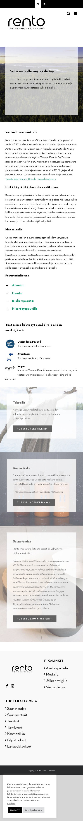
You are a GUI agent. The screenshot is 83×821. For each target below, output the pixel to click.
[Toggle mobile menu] (76, 13)
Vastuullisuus (56, 686)
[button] (41, 285)
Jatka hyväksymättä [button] (33, 810)
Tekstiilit (13, 720)
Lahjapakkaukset (19, 746)
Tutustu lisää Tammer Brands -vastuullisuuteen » (30, 178)
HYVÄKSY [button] (15, 810)
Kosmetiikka (16, 733)
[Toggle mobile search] (68, 13)
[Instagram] (12, 686)
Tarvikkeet (14, 727)
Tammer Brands (48, 770)
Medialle (52, 674)
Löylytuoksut (17, 739)
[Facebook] (7, 686)
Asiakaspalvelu (57, 667)
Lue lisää (11, 803)
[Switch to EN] (45, 4)
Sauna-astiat (16, 708)
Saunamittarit (17, 714)
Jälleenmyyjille (56, 680)
